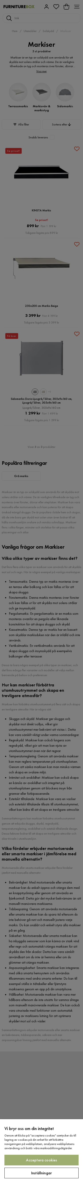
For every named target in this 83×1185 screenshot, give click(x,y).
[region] (41, 1152)
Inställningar (41, 1172)
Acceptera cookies (41, 1160)
